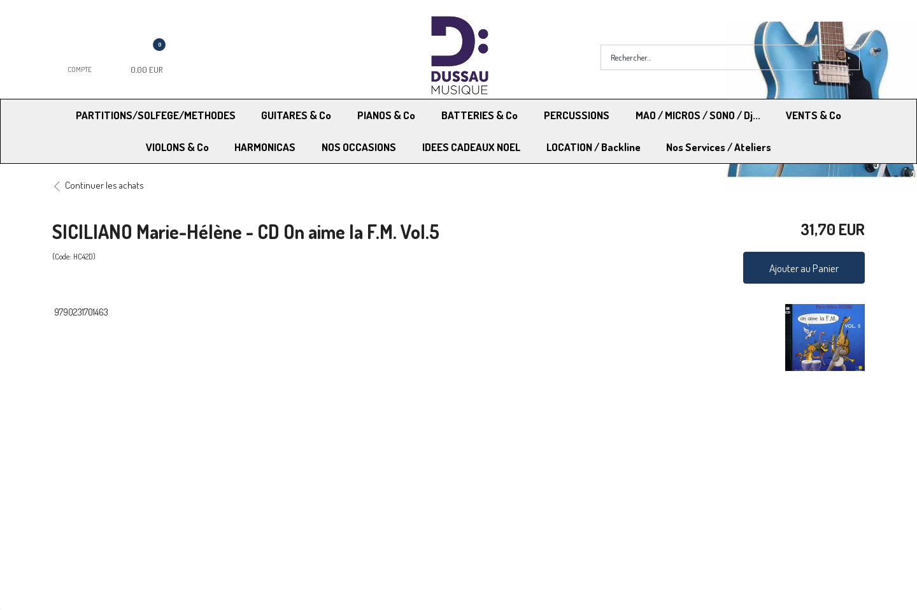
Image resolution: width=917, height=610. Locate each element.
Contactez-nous (294, 494)
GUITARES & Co (296, 115)
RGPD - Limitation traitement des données (542, 494)
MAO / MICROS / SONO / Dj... (698, 115)
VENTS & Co (813, 115)
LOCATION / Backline (593, 147)
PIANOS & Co (386, 115)
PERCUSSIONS (576, 115)
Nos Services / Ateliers (718, 147)
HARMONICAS (264, 147)
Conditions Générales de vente (521, 478)
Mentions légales (693, 478)
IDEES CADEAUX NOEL (471, 147)
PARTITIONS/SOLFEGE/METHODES (156, 115)
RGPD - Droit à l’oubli (101, 494)
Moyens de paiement (303, 478)
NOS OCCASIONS (359, 147)
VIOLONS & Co (177, 147)
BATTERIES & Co (479, 115)
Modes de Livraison (101, 478)
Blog (669, 494)
